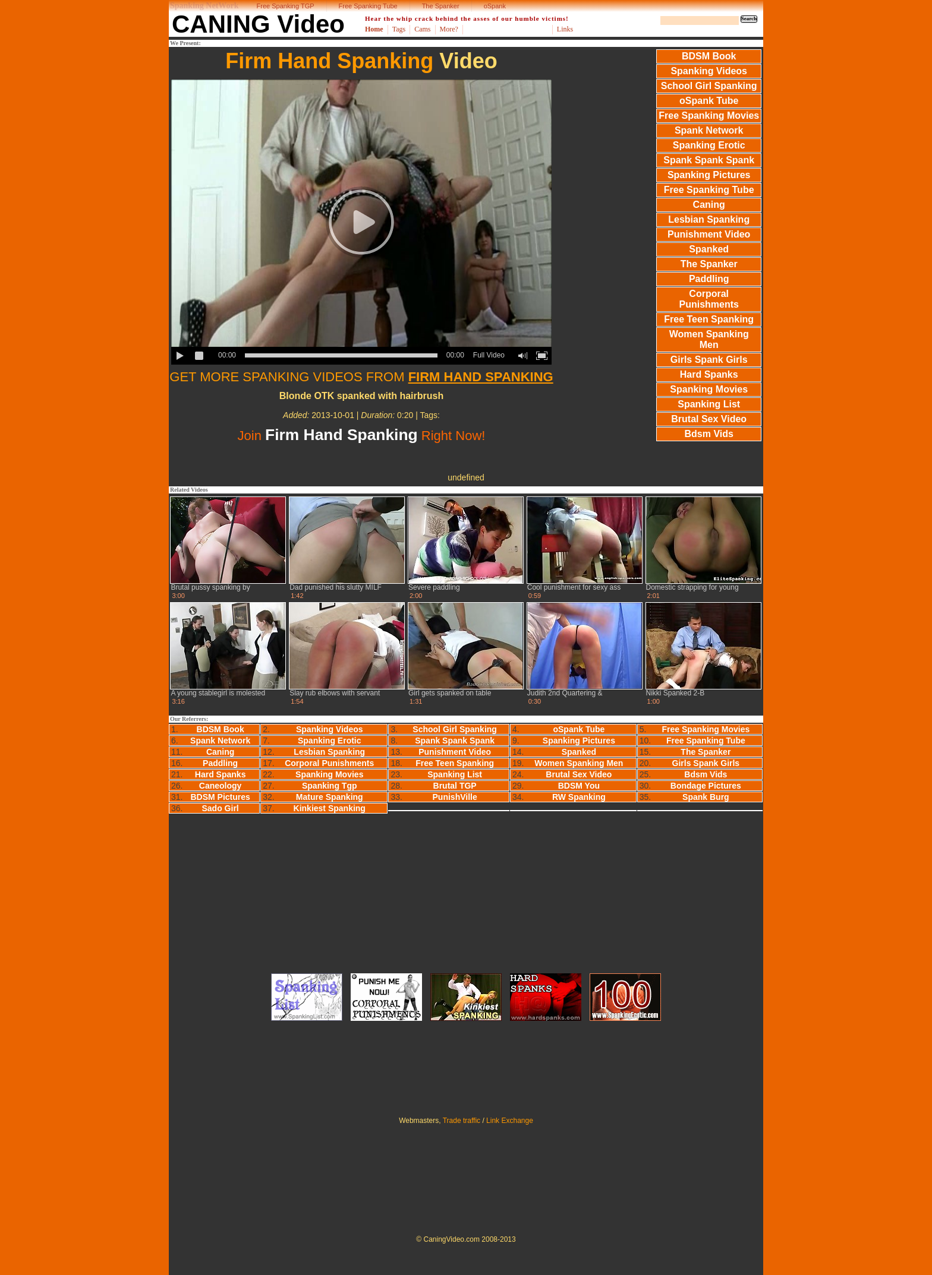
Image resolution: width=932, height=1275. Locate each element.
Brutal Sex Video (709, 419)
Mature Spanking (329, 797)
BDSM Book (709, 56)
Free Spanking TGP (285, 6)
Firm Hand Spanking (329, 61)
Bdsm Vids (709, 434)
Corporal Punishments (708, 299)
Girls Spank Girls (709, 360)
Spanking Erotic (709, 145)
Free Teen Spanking (709, 319)
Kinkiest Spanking (330, 808)
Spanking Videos (708, 71)
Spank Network (709, 130)
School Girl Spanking (709, 86)
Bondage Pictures (705, 785)
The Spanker (440, 6)
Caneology (220, 785)
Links (565, 29)
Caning (709, 205)
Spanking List (709, 404)
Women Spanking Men (709, 339)
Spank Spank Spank (708, 160)
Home (374, 29)
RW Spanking (579, 797)
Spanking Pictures (709, 175)
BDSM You (579, 785)
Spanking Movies (709, 389)
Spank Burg (705, 797)
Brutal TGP (455, 785)
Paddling (709, 279)
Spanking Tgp (329, 785)
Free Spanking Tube (368, 6)
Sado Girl (220, 808)
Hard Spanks (709, 374)
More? (449, 29)
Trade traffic (461, 1120)
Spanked (709, 249)
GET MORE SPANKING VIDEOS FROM (361, 376)
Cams (422, 29)
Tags (399, 29)
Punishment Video (708, 234)
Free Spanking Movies (709, 115)
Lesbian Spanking (709, 219)
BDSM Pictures (220, 797)
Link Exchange (509, 1120)
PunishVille (455, 797)
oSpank (495, 6)
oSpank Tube (708, 101)
